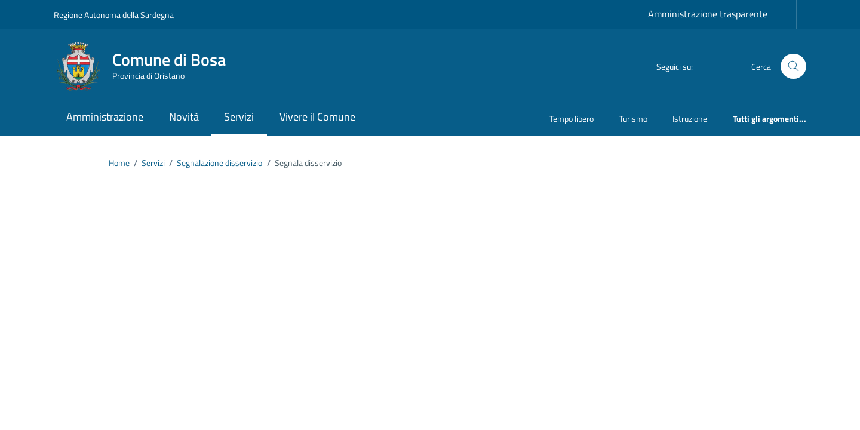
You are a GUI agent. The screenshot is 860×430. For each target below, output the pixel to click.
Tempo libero (571, 118)
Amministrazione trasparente (707, 14)
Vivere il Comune (317, 117)
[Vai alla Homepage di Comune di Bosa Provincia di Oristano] (147, 66)
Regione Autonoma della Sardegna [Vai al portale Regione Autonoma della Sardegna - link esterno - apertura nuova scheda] (114, 14)
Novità (184, 117)
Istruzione (689, 118)
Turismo (633, 118)
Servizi (239, 117)
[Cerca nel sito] (793, 66)
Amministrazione (104, 117)
